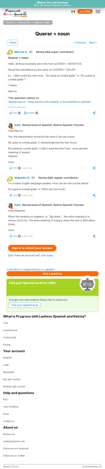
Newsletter (9, 372)
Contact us (8, 421)
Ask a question (52, 273)
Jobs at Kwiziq (10, 406)
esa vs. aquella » (45, 269)
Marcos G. (21, 52)
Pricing (6, 344)
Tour (5, 323)
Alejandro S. (22, 177)
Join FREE (85, 11)
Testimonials (9, 337)
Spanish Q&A (24, 22)
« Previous (80, 42)
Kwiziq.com (9, 434)
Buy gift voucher (12, 379)
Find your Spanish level (24, 305)
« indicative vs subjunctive (21, 269)
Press (6, 414)
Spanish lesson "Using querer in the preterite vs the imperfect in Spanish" (50, 101)
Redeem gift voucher (14, 386)
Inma (18, 125)
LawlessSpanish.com (14, 441)
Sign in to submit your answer (32, 248)
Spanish (10, 22)
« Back (12, 42)
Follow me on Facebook (16, 448)
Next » (93, 42)
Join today (47, 255)
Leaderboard (10, 330)
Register (7, 357)
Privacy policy (11, 466)
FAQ (5, 399)
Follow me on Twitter (14, 455)
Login (6, 364)
